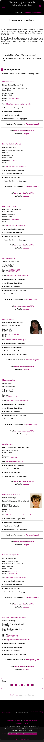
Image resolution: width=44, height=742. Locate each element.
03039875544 (14, 220)
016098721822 (14, 270)
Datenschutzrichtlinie (22, 739)
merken (16, 131)
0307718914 (13, 509)
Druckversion (14, 695)
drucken (23, 131)
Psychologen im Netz (30, 720)
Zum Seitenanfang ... (37, 712)
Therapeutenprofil (32, 124)
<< (12, 685)
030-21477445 (14, 334)
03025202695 (14, 98)
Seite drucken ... (7, 712)
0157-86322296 (12, 573)
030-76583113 (14, 161)
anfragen (26, 133)
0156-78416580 (12, 458)
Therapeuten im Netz (13, 720)
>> (32, 685)
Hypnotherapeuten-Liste (33, 12)
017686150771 (12, 272)
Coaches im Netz (22, 723)
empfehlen (30, 131)
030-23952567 (14, 572)
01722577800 (12, 397)
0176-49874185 (12, 636)
